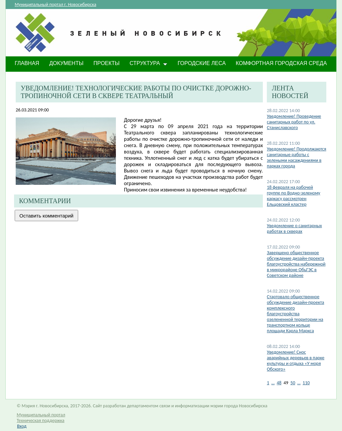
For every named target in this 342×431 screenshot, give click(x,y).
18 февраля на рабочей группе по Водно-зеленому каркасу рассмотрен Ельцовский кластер (293, 195)
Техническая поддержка (40, 420)
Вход (21, 426)
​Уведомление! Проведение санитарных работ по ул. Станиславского (294, 121)
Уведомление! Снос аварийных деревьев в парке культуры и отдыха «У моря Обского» (295, 360)
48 (279, 383)
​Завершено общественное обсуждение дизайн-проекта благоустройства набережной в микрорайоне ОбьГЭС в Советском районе (296, 264)
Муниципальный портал (41, 415)
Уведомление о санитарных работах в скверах (294, 228)
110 (306, 383)
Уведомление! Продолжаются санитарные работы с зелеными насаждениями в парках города (296, 157)
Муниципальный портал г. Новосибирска (55, 4)
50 (293, 383)
